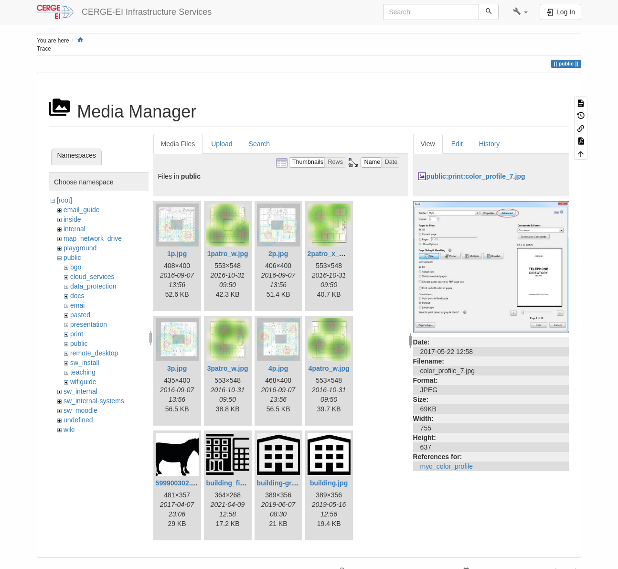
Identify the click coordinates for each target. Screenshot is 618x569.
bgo (75, 267)
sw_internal (80, 391)
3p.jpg (177, 368)
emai (77, 305)
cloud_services (92, 276)
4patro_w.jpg (329, 368)
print (76, 334)
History (489, 144)
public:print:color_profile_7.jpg (475, 176)
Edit (457, 144)
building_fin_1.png (236, 483)
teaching (83, 372)
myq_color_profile (446, 466)
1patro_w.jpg (227, 254)
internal (74, 229)
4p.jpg (278, 368)
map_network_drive (93, 238)
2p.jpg (278, 254)
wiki (69, 429)
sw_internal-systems (94, 401)
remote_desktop (94, 353)
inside (72, 219)
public (72, 257)
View (428, 144)
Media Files (178, 144)
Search (259, 144)
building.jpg (329, 483)
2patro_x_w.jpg (332, 254)
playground (80, 248)
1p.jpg (177, 254)
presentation (88, 324)
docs (77, 296)
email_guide (82, 210)
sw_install (84, 362)
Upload (221, 144)
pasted (80, 315)
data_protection (93, 286)
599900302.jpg (178, 483)
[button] (520, 12)
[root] (64, 200)
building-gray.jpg (284, 483)
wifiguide (83, 382)
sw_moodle (80, 410)
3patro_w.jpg (227, 368)
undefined (78, 420)
